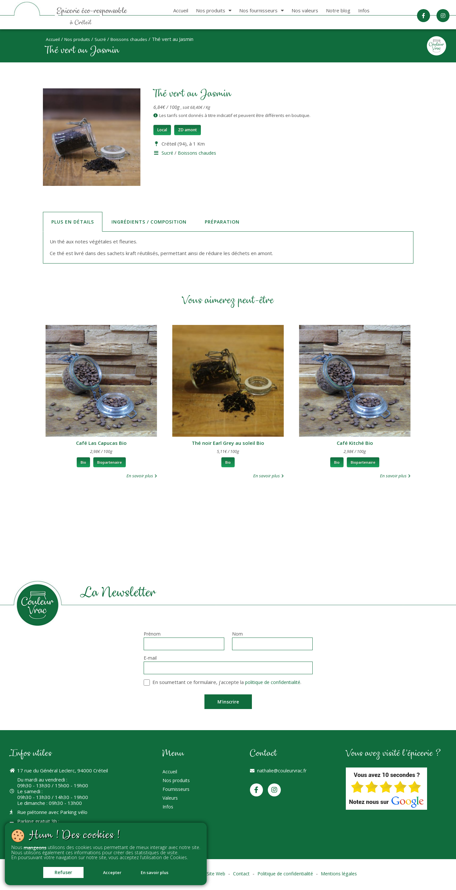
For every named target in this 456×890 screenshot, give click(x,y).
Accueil (180, 10)
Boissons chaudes (136, 39)
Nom (237, 635)
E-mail (150, 659)
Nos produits (213, 10)
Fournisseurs (177, 795)
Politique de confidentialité (287, 875)
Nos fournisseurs (261, 10)
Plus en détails (73, 221)
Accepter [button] (111, 871)
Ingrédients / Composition (152, 221)
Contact (241, 875)
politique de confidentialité (274, 683)
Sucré (105, 39)
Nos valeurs (305, 10)
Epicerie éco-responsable (95, 11)
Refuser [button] (57, 871)
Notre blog (338, 10)
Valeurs (171, 805)
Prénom (152, 635)
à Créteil (83, 23)
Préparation (227, 221)
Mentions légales (344, 875)
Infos (364, 10)
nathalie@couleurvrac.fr (283, 772)
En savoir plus (160, 871)
